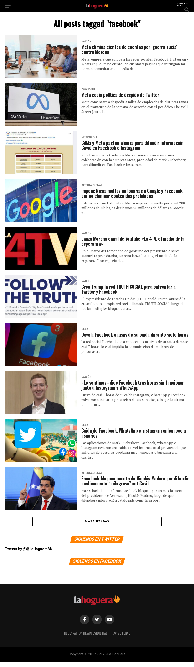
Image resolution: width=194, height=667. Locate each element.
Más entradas (97, 526)
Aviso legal (121, 638)
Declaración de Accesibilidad (86, 638)
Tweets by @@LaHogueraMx (28, 554)
